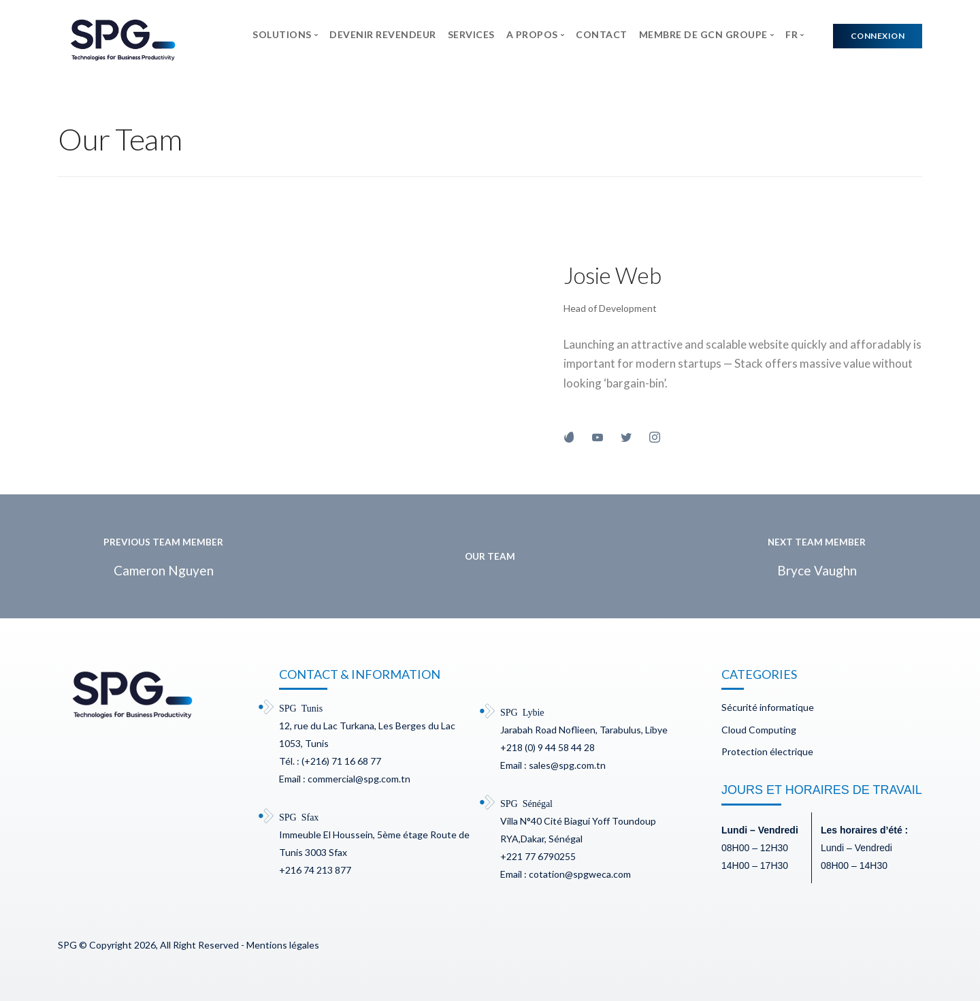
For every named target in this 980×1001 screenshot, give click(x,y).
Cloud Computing (758, 729)
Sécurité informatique (767, 707)
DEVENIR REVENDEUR (382, 34)
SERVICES (471, 34)
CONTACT (601, 34)
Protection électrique (767, 751)
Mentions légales (282, 945)
